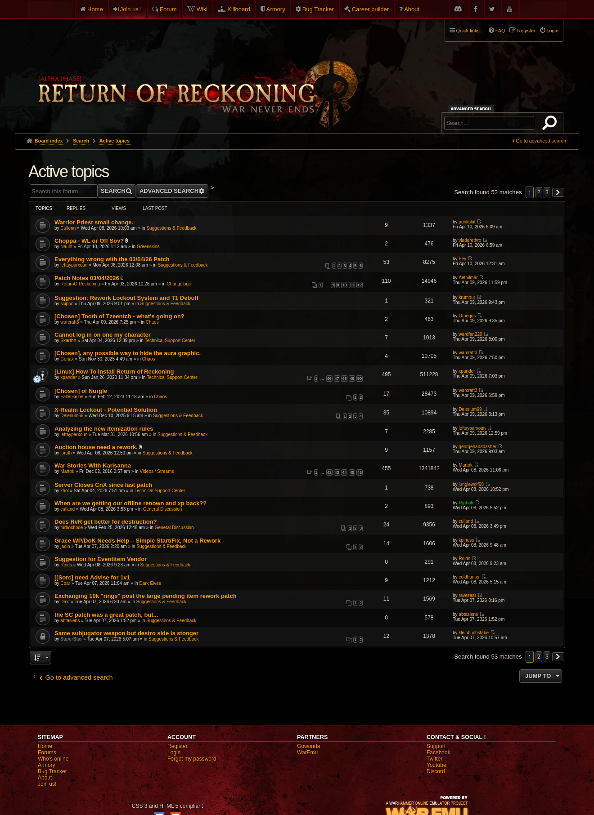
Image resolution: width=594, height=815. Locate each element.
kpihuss (466, 540)
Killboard (238, 9)
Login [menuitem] (552, 30)
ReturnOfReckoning (80, 283)
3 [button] (547, 192)
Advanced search (472, 108)
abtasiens (70, 620)
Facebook (438, 752)
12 (359, 285)
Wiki (202, 9)
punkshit (467, 221)
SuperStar (71, 639)
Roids (66, 564)
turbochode (71, 527)
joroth (66, 452)
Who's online (53, 759)
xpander (68, 377)
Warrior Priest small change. (93, 222)
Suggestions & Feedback (171, 228)
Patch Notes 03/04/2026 (86, 278)
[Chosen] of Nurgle (80, 390)
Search (551, 125)
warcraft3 (69, 322)
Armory (275, 9)
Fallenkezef (71, 396)
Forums (47, 752)
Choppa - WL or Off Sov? (89, 240)
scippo (66, 303)
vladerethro (470, 240)
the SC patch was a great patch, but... (106, 614)
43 (337, 472)
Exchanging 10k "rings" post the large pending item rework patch (145, 595)
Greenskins (148, 246)
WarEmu (307, 752)
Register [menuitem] (526, 30)
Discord (436, 771)
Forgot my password (191, 759)
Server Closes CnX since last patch (103, 484)
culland (67, 509)
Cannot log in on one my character (102, 334)
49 (352, 378)
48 (344, 378)
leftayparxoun (73, 265)
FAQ (500, 30)
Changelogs (179, 283)
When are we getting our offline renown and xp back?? (130, 503)
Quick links (468, 30)
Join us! (47, 784)
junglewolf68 (471, 484)
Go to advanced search (541, 140)
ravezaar (467, 595)
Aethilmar (468, 277)
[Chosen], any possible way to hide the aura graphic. (127, 353)
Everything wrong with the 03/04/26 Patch (112, 259)
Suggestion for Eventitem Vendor (100, 559)
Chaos (152, 322)
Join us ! (131, 9)
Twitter (434, 759)
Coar (65, 583)
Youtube (436, 765)
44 (344, 472)
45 (352, 472)
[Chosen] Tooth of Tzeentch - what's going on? (119, 316)
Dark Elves (150, 583)
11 (352, 285)
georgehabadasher (477, 446)
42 (329, 472)
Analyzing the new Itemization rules (103, 428)
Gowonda (308, 746)
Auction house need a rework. (96, 447)
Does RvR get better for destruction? (105, 521)
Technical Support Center (170, 340)
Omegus (467, 315)
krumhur (467, 297)
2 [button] (538, 192)
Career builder (370, 9)
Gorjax (66, 358)
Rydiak (466, 502)
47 (337, 378)
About (411, 9)
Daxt (65, 601)
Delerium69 (71, 415)
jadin (65, 546)
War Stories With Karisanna (92, 465)
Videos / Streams (157, 471)
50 (359, 378)
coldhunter (469, 577)
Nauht (66, 246)
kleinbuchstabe (474, 632)
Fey (462, 258)
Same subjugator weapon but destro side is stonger (126, 633)
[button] (558, 192)
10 (344, 285)
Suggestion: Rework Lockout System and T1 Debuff (126, 297)
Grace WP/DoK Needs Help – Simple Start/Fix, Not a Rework (137, 540)
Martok (67, 471)
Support (436, 746)
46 (329, 378)
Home (95, 9)
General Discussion (162, 509)
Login (173, 752)
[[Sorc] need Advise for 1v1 (92, 577)
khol (64, 490)
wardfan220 (470, 334)
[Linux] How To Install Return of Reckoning (114, 371)
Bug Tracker (318, 9)
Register (177, 746)
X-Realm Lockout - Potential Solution (105, 409)
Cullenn (68, 228)
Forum (168, 9)
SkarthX (68, 340)
